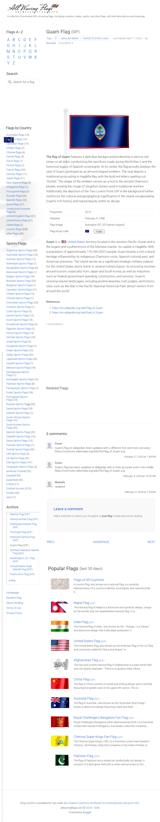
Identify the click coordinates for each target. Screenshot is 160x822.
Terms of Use (13, 608)
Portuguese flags (16, 191)
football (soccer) (15, 488)
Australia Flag (87, 698)
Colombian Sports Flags (19, 302)
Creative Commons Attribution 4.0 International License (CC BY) (103, 803)
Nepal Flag (84, 603)
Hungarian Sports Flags (19, 345)
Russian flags (14, 195)
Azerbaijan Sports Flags (19, 263)
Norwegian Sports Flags (19, 379)
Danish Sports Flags (17, 315)
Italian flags (13, 178)
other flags (12, 233)
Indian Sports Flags (17, 350)
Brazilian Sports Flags (18, 280)
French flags (13, 169)
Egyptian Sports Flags (18, 328)
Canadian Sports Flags (19, 289)
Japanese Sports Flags (19, 358)
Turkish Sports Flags (17, 449)
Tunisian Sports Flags (18, 445)
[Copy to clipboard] (99, 231)
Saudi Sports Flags (16, 408)
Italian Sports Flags (17, 354)
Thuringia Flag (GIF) (21, 532)
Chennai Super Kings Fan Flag (98, 737)
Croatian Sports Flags (18, 306)
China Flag (84, 679)
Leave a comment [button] (68, 509)
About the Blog (14, 602)
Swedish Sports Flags (18, 436)
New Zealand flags (16, 182)
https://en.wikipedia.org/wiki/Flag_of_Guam (77, 308)
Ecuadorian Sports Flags (20, 324)
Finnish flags (13, 165)
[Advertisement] (101, 75)
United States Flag (90, 641)
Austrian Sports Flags (18, 259)
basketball (12, 479)
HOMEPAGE (101, 542)
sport (9, 497)
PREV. (51, 542)
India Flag (84, 622)
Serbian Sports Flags (18, 412)
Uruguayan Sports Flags (20, 466)
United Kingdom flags (18, 216)
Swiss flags (12, 204)
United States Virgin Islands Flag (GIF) (21, 568)
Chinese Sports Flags (18, 298)
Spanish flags (14, 200)
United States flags (95, 38)
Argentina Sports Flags (19, 250)
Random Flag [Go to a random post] (13, 597)
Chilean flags (13, 148)
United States (76, 242)
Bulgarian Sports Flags (19, 285)
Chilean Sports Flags (17, 293)
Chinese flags (13, 152)
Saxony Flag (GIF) (20, 514)
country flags (13, 229)
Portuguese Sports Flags (16, 398)
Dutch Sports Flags (17, 319)
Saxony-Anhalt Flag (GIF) (24, 519)
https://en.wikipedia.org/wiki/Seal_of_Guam (77, 312)
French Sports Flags (17, 333)
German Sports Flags (18, 337)
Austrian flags (14, 139)
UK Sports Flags (15, 458)
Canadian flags (14, 143)
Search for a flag (23, 82)
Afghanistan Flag (89, 660)
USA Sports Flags (16, 462)
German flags (14, 174)
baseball (11, 475)
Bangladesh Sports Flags (20, 267)
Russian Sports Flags (18, 404)
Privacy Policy (14, 613)
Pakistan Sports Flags (18, 383)
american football (16, 471)
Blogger (87, 812)
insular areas (69, 38)
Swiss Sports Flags (17, 440)
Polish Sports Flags (17, 392)
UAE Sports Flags (16, 453)
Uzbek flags (12, 224)
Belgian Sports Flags (17, 276)
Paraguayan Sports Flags (20, 388)
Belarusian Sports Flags (19, 272)
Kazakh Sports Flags (18, 363)
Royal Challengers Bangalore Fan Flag (104, 717)
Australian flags (15, 134)
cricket (10, 484)
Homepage (12, 592)
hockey (10, 492)
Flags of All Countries (89, 580)
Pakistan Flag (87, 756)
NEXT (151, 542)
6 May (12, 580)
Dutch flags (12, 160)
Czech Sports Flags (17, 311)
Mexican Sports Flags (18, 367)
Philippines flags (15, 187)
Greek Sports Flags (17, 341)
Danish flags (13, 156)
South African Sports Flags (18, 419)
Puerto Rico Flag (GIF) (22, 574)
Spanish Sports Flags (18, 432)
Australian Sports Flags (19, 254)
